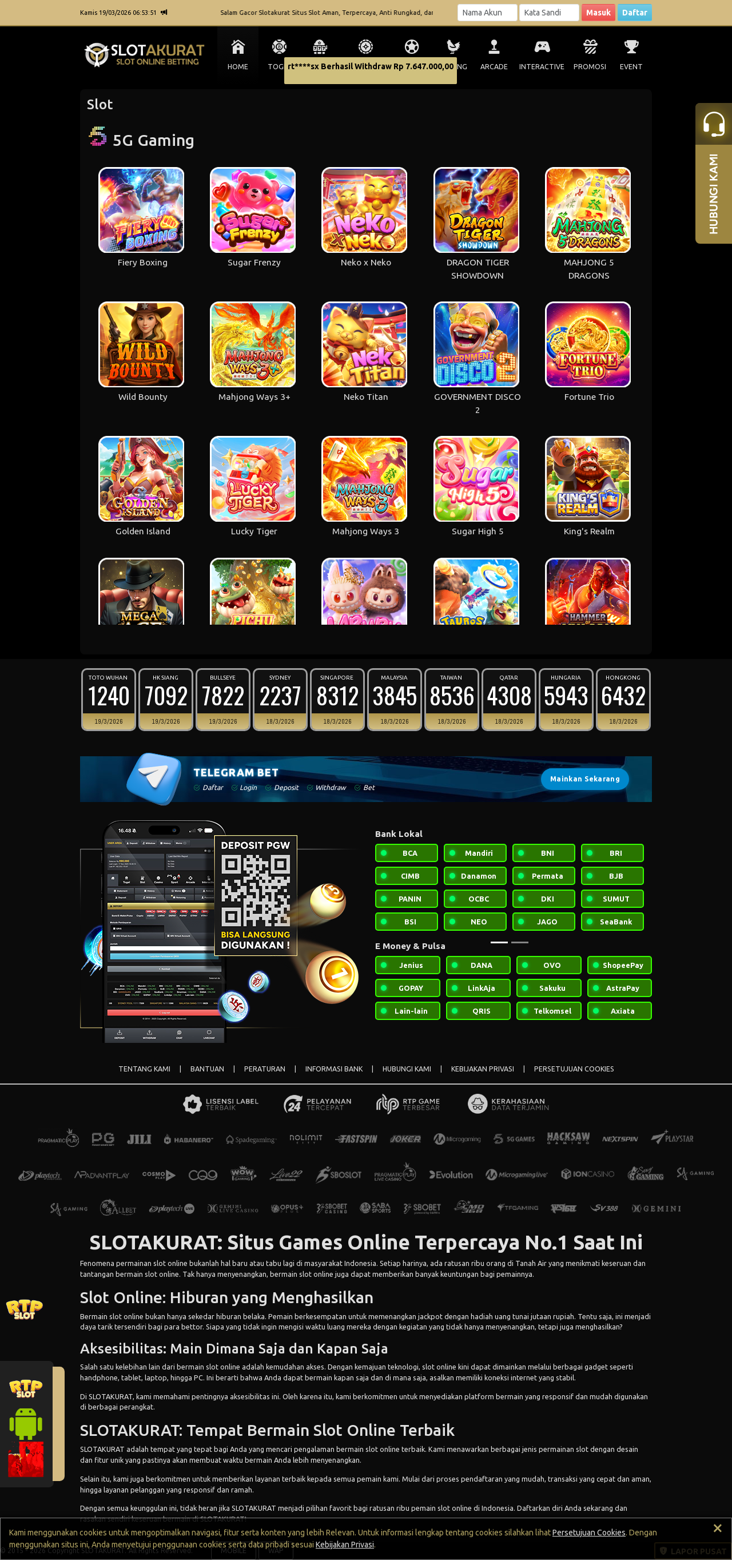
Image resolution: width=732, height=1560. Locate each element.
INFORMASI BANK (334, 1069)
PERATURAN (264, 1069)
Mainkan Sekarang (585, 779)
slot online (170, 1263)
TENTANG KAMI (144, 1069)
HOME (238, 66)
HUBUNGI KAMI (407, 1069)
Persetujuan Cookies (589, 1532)
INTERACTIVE (541, 66)
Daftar (634, 12)
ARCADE (494, 66)
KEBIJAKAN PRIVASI (482, 1069)
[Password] (549, 12)
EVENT (631, 66)
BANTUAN (207, 1069)
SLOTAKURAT (111, 1396)
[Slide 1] (499, 942)
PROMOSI (590, 66)
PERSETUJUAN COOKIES (574, 1069)
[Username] (488, 12)
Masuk (598, 12)
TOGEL (279, 66)
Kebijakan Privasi (345, 1544)
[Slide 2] (519, 942)
